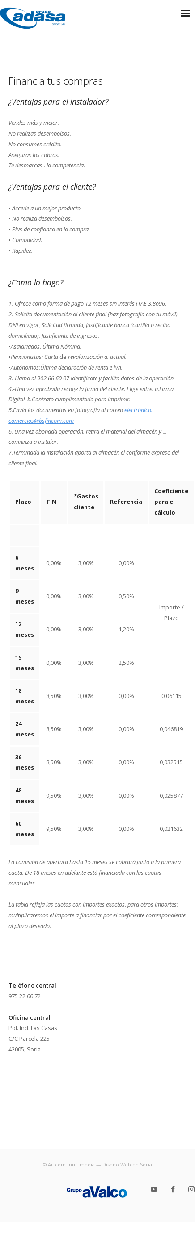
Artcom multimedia (71, 1164)
